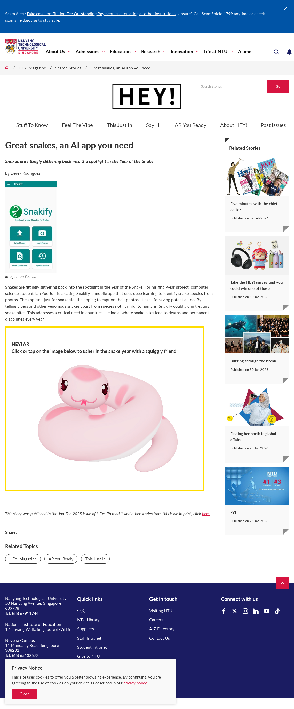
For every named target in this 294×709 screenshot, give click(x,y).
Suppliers (85, 628)
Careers (156, 619)
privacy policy (135, 683)
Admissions (87, 51)
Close (25, 693)
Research (150, 51)
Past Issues (273, 125)
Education (120, 51)
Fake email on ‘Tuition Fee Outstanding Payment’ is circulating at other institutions (101, 13)
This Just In (119, 125)
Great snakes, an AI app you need (120, 67)
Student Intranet (92, 646)
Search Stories (68, 67)
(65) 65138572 (25, 655)
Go (278, 86)
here (206, 513)
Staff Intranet (89, 637)
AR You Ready (190, 125)
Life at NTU (215, 51)
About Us (55, 51)
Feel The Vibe (77, 125)
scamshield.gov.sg (21, 20)
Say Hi (153, 125)
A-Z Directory (161, 628)
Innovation (182, 51)
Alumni (245, 51)
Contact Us (159, 637)
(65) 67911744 (25, 613)
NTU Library (88, 619)
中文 (81, 610)
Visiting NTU (160, 610)
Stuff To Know (32, 125)
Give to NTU (88, 656)
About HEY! (233, 125)
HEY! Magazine (32, 67)
